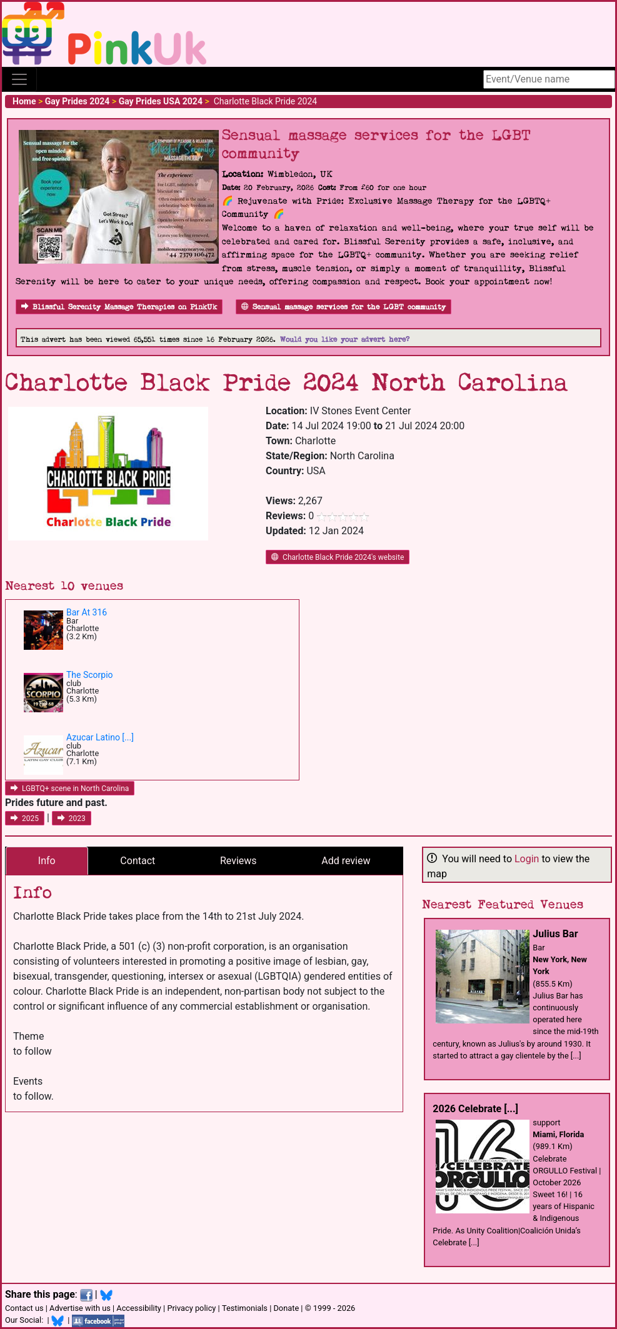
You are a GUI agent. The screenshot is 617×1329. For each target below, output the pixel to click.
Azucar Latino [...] (100, 737)
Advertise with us (80, 1308)
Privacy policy (191, 1308)
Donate (286, 1308)
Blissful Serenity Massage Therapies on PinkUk (119, 307)
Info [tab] (47, 861)
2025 (25, 818)
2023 (72, 818)
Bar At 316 (86, 612)
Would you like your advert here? (344, 339)
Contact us (24, 1308)
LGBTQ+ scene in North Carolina (70, 788)
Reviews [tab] (238, 861)
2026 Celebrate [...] (475, 1109)
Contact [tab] (137, 861)
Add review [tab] (345, 861)
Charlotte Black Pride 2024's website (337, 557)
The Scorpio (89, 675)
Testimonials (245, 1308)
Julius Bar (555, 934)
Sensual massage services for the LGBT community (343, 307)
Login (526, 859)
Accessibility (138, 1308)
